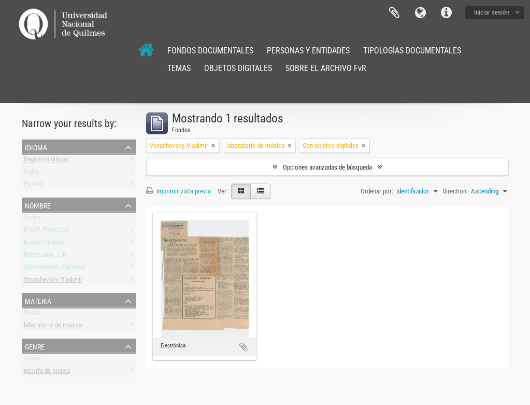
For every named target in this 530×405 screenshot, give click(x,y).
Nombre (38, 205)
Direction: (455, 191)
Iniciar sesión (491, 12)
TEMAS (179, 68)
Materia (38, 300)
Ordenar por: (377, 191)
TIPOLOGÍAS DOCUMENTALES (412, 50)
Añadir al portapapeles (243, 347)
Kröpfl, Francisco (46, 231)
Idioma (420, 13)
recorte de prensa (47, 372)
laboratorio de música (53, 327)
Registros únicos (46, 161)
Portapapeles (394, 13)
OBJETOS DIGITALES (238, 68)
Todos (32, 219)
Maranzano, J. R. (46, 256)
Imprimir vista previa (178, 191)
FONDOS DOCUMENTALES (210, 50)
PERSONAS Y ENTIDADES (308, 50)
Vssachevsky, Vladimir (53, 281)
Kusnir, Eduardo (44, 244)
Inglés (31, 173)
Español (34, 186)
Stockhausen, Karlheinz (54, 269)
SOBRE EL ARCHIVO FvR (325, 68)
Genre (35, 346)
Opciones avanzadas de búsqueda (327, 167)
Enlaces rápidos (446, 13)
